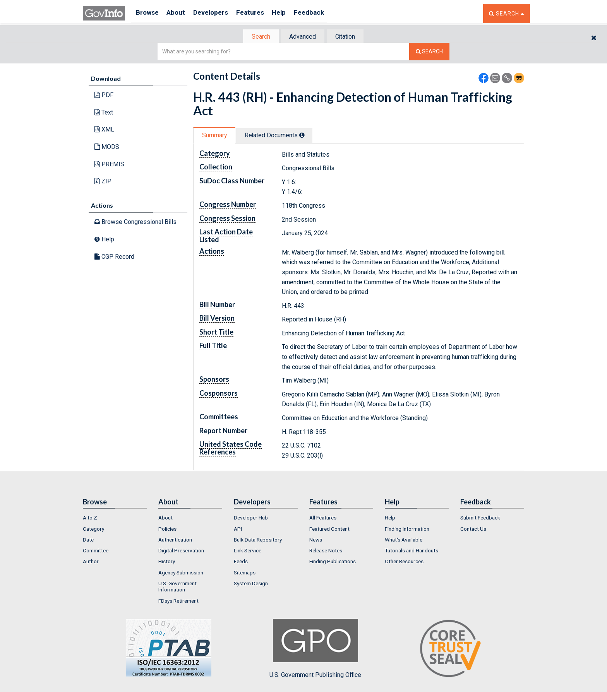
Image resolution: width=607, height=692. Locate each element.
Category (93, 529)
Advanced (302, 37)
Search (257, 37)
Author (91, 562)
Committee (95, 551)
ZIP (102, 182)
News (315, 540)
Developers (217, 13)
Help (290, 13)
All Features (322, 519)
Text (103, 113)
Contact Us (473, 529)
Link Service (247, 551)
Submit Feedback (480, 519)
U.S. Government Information (177, 587)
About (179, 13)
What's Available (403, 540)
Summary (215, 136)
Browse (148, 13)
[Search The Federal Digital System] (429, 52)
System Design (251, 584)
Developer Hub (251, 519)
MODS (106, 147)
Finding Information (407, 529)
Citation (348, 37)
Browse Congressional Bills (135, 222)
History (166, 562)
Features (259, 13)
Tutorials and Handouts (411, 551)
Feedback (323, 13)
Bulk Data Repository (258, 540)
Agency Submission (180, 573)
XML (104, 130)
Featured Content (329, 529)
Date (88, 540)
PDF (103, 95)
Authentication (175, 540)
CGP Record (114, 257)
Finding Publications (332, 562)
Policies (167, 529)
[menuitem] (115, 519)
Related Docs (279, 136)
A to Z (90, 519)
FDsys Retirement (178, 601)
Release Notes (325, 551)
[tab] (257, 37)
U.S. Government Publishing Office (315, 649)
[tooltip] (307, 136)
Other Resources (404, 562)
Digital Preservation (181, 551)
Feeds (241, 562)
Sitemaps (244, 573)
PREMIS (109, 164)
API (238, 529)
